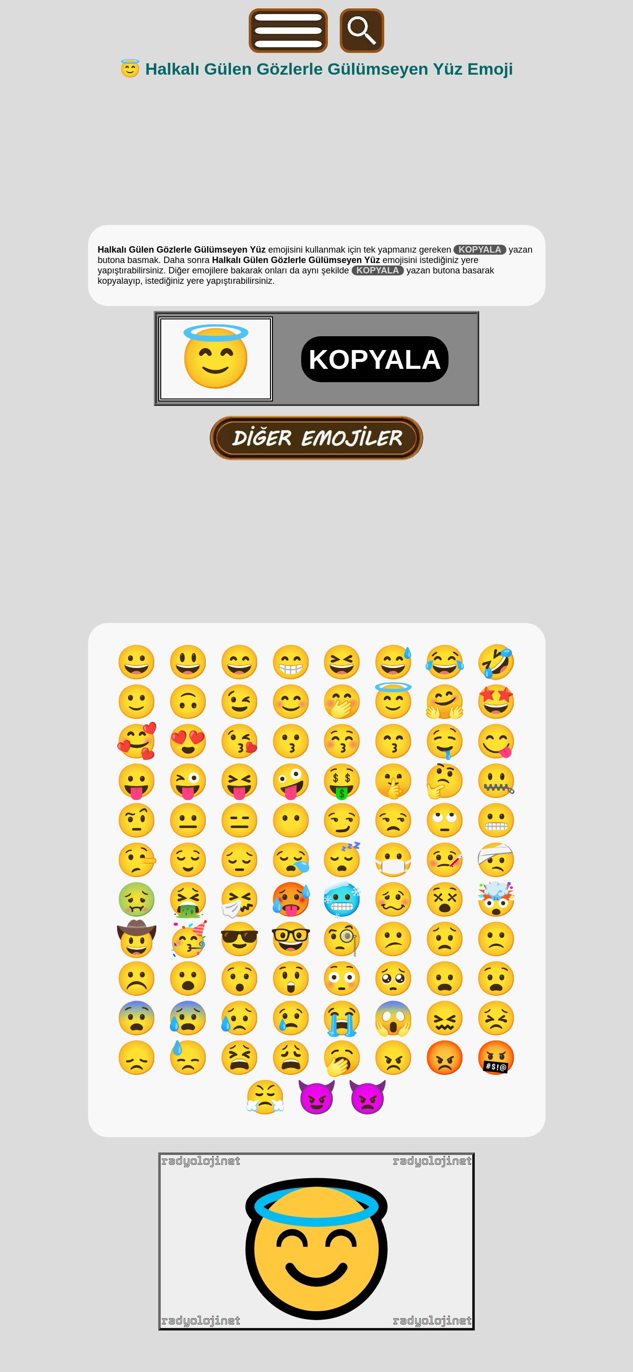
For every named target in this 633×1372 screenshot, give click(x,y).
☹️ (137, 978)
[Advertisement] (317, 151)
